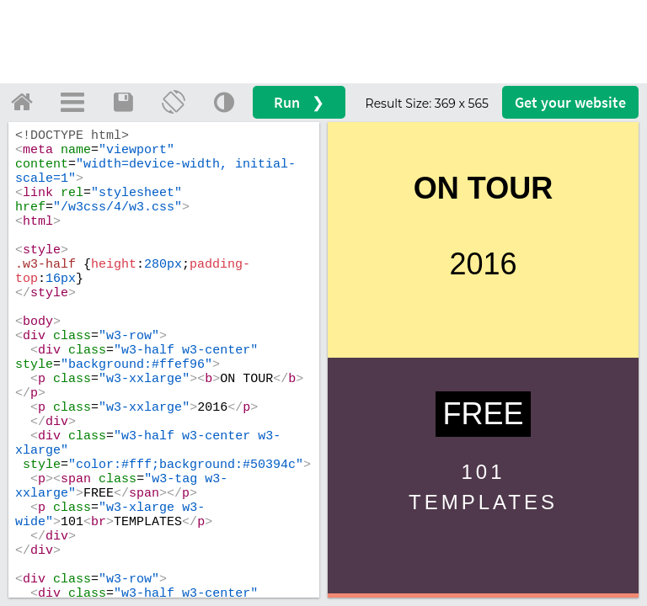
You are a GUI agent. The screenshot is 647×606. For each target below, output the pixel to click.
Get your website (570, 102)
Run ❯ (299, 102)
